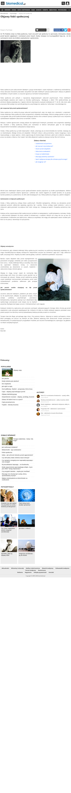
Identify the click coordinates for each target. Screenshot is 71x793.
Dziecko (38, 10)
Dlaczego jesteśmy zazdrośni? (45, 156)
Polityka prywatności (40, 572)
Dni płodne (5, 378)
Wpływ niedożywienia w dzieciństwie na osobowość (14, 479)
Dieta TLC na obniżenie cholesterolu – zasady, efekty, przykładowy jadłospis (55, 395)
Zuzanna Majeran (45, 410)
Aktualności (5, 568)
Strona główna (2, 10)
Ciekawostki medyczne (62, 568)
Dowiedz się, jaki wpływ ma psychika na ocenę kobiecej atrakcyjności (8, 504)
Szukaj (63, 3)
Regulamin (28, 572)
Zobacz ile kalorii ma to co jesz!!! (12, 399)
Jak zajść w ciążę (7, 386)
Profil (67, 3)
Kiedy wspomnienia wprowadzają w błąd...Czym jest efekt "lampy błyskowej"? (17, 468)
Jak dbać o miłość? (25, 528)
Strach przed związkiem (43, 149)
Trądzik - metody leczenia (10, 405)
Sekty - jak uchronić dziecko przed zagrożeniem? (17, 455)
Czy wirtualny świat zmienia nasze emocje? (15, 458)
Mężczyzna (53, 10)
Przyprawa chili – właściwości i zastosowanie (53, 409)
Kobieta (45, 10)
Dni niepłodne (6, 384)
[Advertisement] (35, 23)
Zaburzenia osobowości (43, 151)
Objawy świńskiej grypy (9, 394)
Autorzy (40, 392)
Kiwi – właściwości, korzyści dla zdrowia (51, 413)
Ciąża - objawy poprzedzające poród (13, 391)
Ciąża (33, 10)
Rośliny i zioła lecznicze (33, 568)
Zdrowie (7, 10)
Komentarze (42, 30)
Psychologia (62, 10)
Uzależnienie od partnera (44, 143)
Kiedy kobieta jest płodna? (10, 381)
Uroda (14, 10)
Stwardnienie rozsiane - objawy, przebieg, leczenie (18, 397)
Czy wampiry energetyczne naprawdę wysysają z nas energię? (17, 461)
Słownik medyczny (47, 568)
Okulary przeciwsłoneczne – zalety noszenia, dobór (55, 400)
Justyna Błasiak (44, 397)
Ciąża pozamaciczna (8, 402)
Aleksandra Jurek (45, 401)
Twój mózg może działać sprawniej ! (25, 504)
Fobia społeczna (7, 452)
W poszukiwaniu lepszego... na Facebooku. (15, 464)
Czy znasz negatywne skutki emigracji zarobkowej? (8, 530)
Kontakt (51, 572)
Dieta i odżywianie (23, 10)
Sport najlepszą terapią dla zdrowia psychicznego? (51, 159)
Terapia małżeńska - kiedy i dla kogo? (23, 439)
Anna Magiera (44, 406)
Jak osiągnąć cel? (41, 162)
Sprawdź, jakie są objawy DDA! (6, 554)
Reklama (20, 572)
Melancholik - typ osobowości (11, 450)
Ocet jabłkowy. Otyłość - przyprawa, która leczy (17, 389)
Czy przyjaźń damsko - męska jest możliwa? (16, 471)
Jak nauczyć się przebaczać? (44, 146)
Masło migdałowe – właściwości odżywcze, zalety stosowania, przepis (55, 404)
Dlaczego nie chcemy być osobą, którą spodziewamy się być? (14, 474)
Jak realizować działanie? (10, 447)
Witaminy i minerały (17, 568)
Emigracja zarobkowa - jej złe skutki (26, 554)
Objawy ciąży (17, 370)
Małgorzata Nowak (45, 415)
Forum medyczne (30, 570)
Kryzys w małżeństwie (42, 154)
